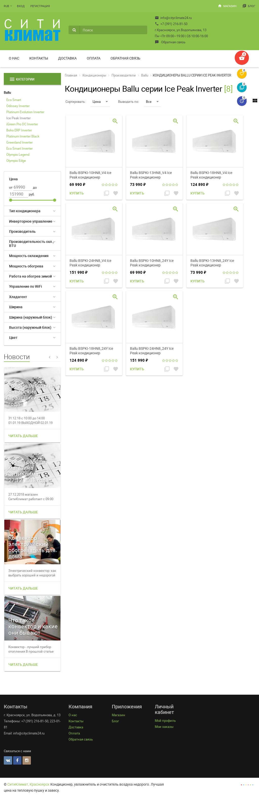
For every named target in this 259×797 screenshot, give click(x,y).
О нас (14, 58)
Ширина (16, 306)
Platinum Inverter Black (22, 136)
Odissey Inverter (18, 106)
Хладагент (18, 296)
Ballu (7, 92)
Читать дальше (23, 435)
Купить (77, 193)
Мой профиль (165, 720)
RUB (6, 6)
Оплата (93, 58)
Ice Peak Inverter (18, 118)
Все (152, 101)
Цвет (13, 337)
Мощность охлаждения (29, 255)
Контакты (38, 58)
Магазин (227, 6)
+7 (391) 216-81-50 (171, 24)
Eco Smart (13, 100)
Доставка (67, 58)
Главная (71, 75)
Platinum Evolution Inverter (25, 112)
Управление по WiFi (25, 286)
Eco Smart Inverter (19, 148)
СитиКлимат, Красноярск (28, 784)
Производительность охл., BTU (31, 243)
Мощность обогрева (26, 266)
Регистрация (40, 6)
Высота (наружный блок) (30, 327)
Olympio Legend (17, 154)
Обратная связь (170, 42)
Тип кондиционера (24, 210)
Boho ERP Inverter (19, 130)
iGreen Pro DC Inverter (22, 124)
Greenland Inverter (19, 142)
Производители (124, 75)
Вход (21, 6)
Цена (100, 101)
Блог (248, 6)
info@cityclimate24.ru (173, 17)
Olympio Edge (16, 160)
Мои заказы (164, 726)
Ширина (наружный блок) (30, 317)
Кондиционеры (94, 75)
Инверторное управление (30, 221)
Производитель (22, 231)
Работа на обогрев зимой (30, 276)
